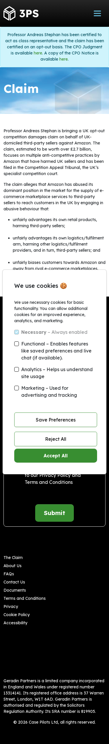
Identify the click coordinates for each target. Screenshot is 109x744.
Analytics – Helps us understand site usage (57, 372)
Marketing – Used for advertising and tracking (49, 391)
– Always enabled (54, 332)
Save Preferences (56, 420)
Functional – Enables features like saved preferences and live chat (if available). (56, 351)
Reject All (55, 439)
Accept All (56, 456)
